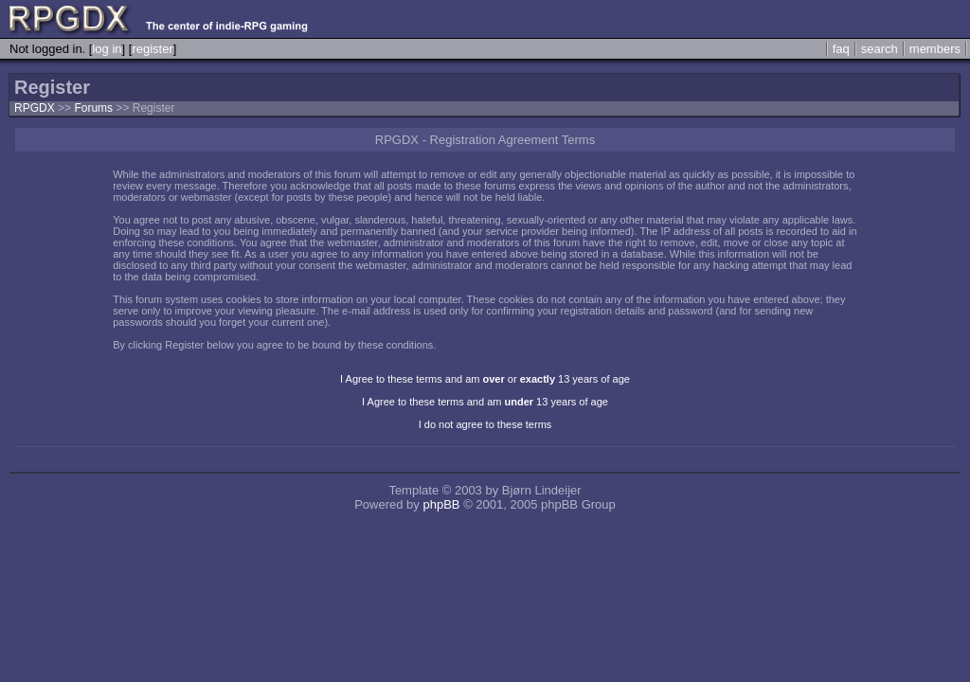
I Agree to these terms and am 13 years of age (485, 401)
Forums (93, 108)
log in (106, 49)
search (879, 49)
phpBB (440, 504)
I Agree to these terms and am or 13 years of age (485, 379)
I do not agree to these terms (485, 424)
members (935, 49)
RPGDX (34, 108)
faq (841, 49)
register (152, 49)
